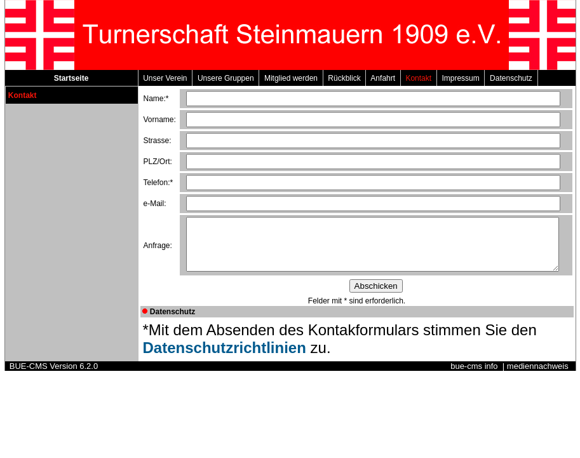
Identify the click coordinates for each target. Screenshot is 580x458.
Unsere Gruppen (225, 78)
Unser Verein (165, 78)
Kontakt (418, 78)
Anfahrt (383, 78)
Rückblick (344, 78)
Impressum (461, 78)
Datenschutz (510, 78)
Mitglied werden (290, 78)
